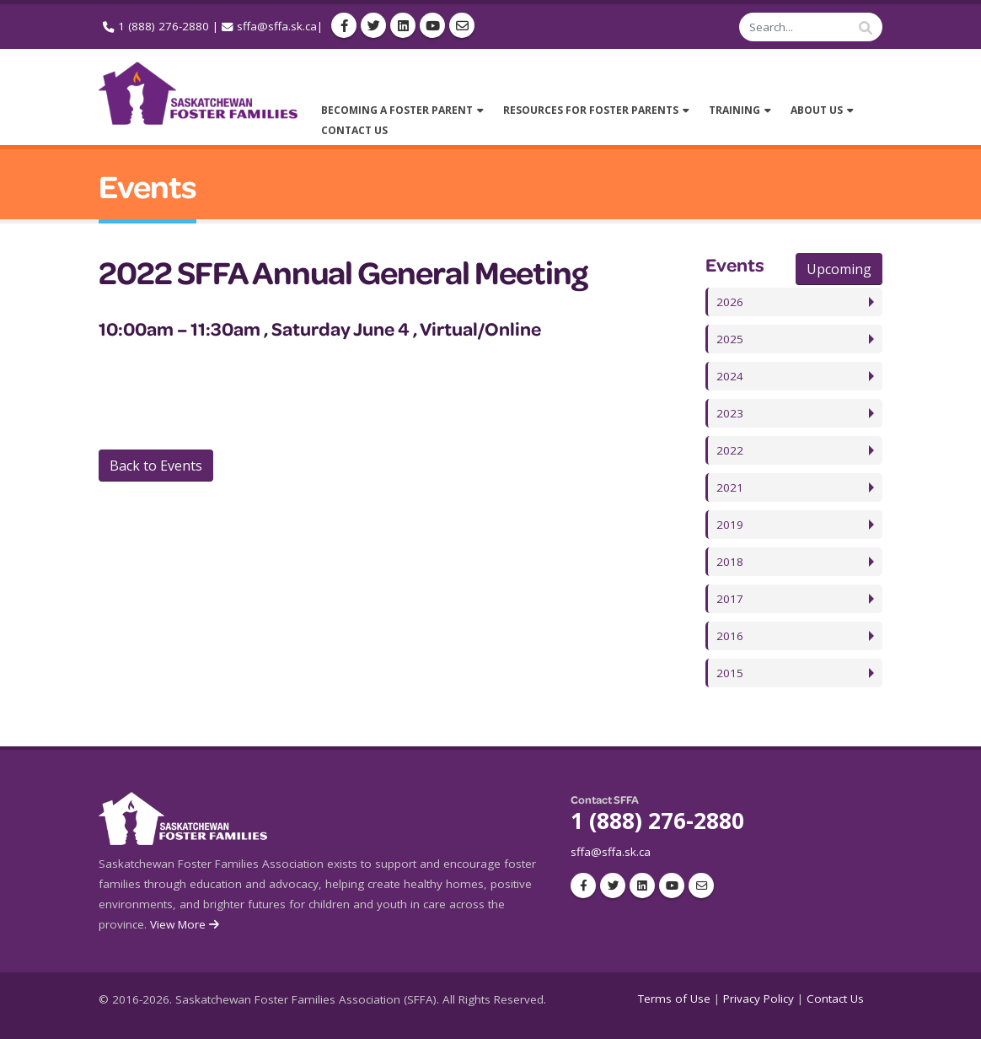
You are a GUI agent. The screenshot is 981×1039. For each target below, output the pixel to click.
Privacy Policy (758, 998)
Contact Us (835, 998)
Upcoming (839, 269)
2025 (729, 339)
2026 (729, 302)
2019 (729, 524)
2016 (729, 635)
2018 (729, 561)
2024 (729, 376)
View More (186, 924)
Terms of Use (674, 998)
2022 (729, 450)
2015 (729, 673)
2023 (729, 413)
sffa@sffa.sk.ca (277, 26)
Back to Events (156, 465)
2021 (729, 487)
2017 (729, 598)
